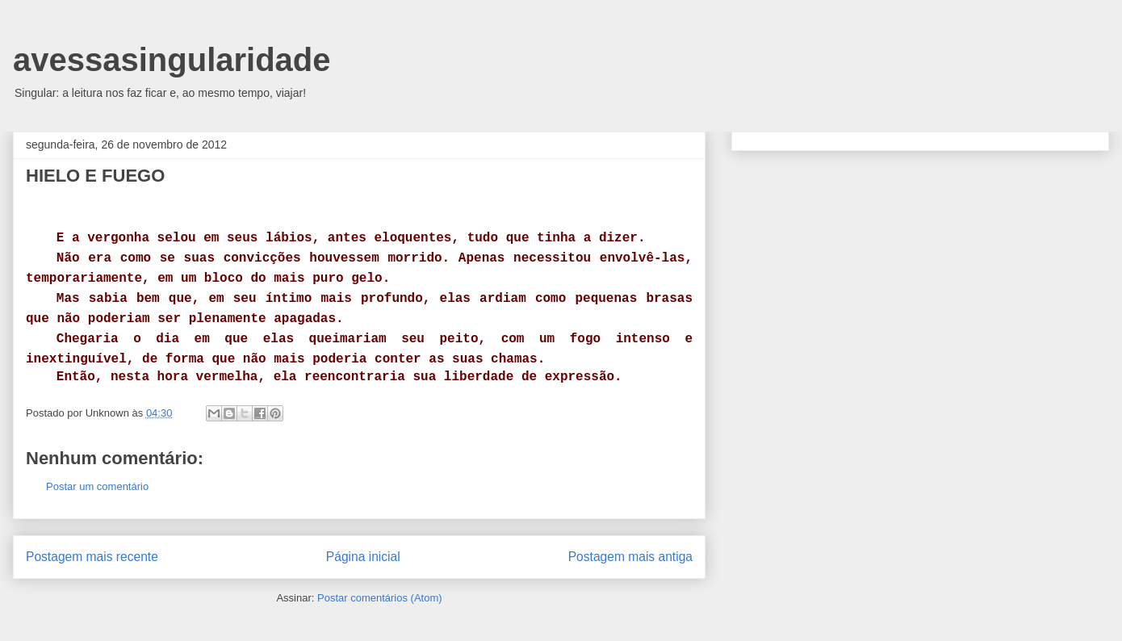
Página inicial (363, 556)
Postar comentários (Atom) (379, 598)
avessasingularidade (172, 60)
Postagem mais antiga (630, 556)
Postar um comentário (97, 486)
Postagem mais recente (92, 556)
